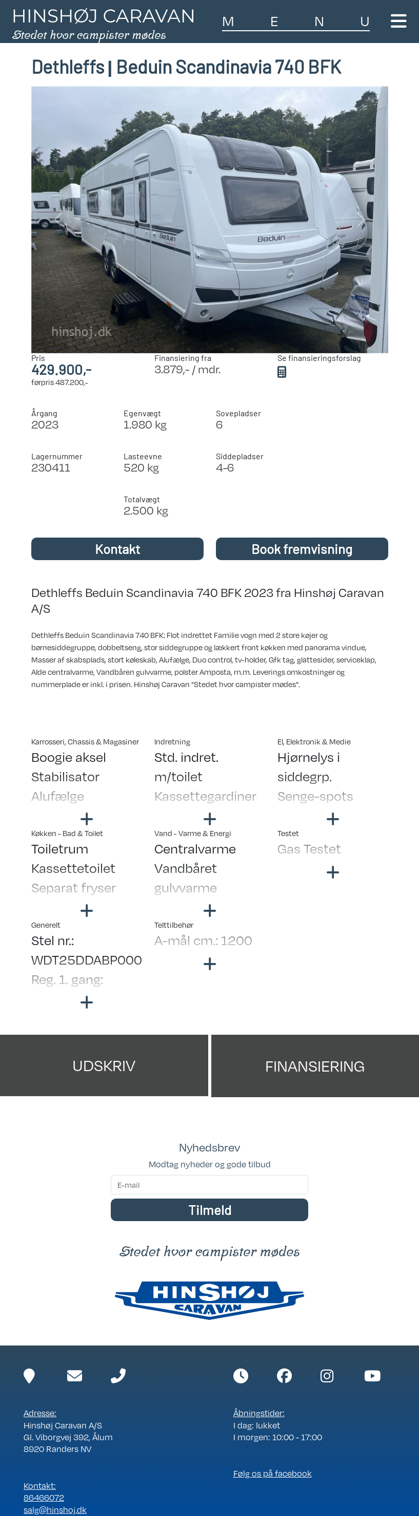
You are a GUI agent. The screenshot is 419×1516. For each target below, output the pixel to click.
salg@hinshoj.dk (55, 1510)
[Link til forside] (102, 24)
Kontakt (117, 549)
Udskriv (103, 1065)
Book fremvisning (301, 549)
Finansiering (315, 1065)
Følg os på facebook (272, 1473)
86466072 (44, 1497)
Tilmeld (209, 1210)
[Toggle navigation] (399, 21)
